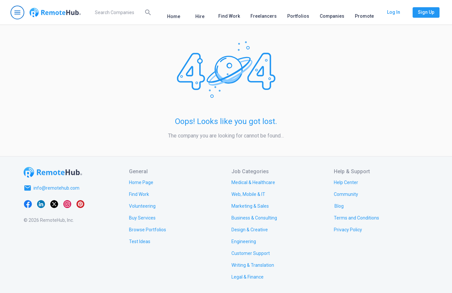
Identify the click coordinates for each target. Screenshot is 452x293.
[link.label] (346, 182)
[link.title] (141, 182)
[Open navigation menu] (17, 12)
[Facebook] (27, 203)
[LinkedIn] (41, 203)
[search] (122, 12)
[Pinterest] (80, 203)
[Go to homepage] (55, 12)
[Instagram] (67, 203)
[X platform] (54, 203)
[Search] (148, 12)
